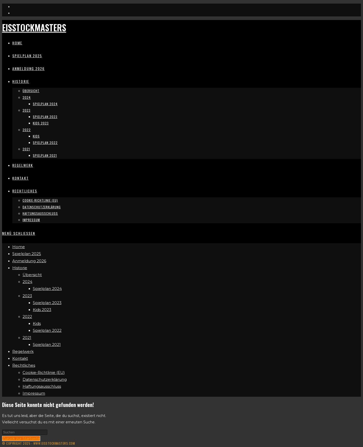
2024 (27, 281)
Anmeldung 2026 (29, 260)
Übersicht (32, 274)
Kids (37, 323)
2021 (27, 337)
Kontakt (20, 358)
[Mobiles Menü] (18, 233)
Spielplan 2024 (47, 288)
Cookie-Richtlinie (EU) (44, 372)
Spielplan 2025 (26, 253)
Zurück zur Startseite (21, 438)
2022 (27, 316)
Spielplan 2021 (47, 344)
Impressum (34, 393)
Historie (19, 267)
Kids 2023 (42, 309)
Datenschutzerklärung (45, 379)
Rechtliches (23, 365)
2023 (27, 295)
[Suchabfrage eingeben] (24, 432)
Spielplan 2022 (47, 330)
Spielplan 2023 (47, 302)
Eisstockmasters (34, 27)
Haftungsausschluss (42, 386)
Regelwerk (23, 351)
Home (18, 246)
